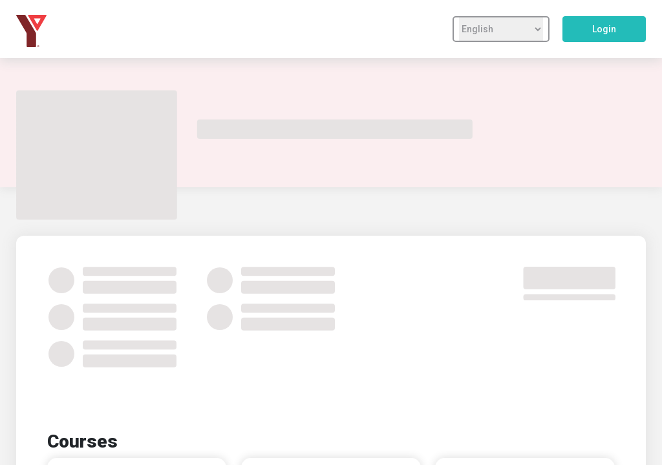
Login (604, 29)
